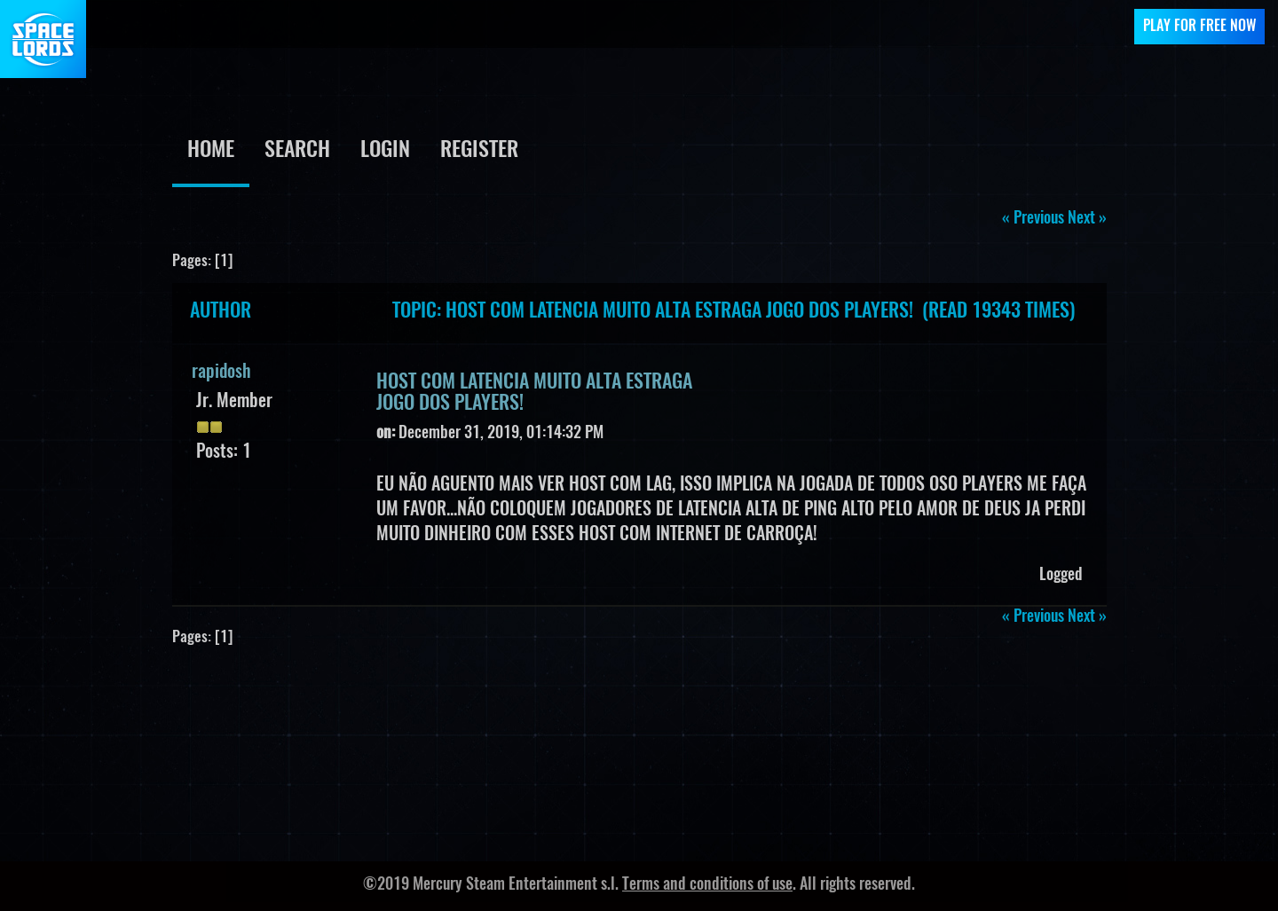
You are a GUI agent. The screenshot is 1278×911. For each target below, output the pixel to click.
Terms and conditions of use (707, 885)
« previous (1033, 219)
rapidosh (221, 372)
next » (1087, 219)
